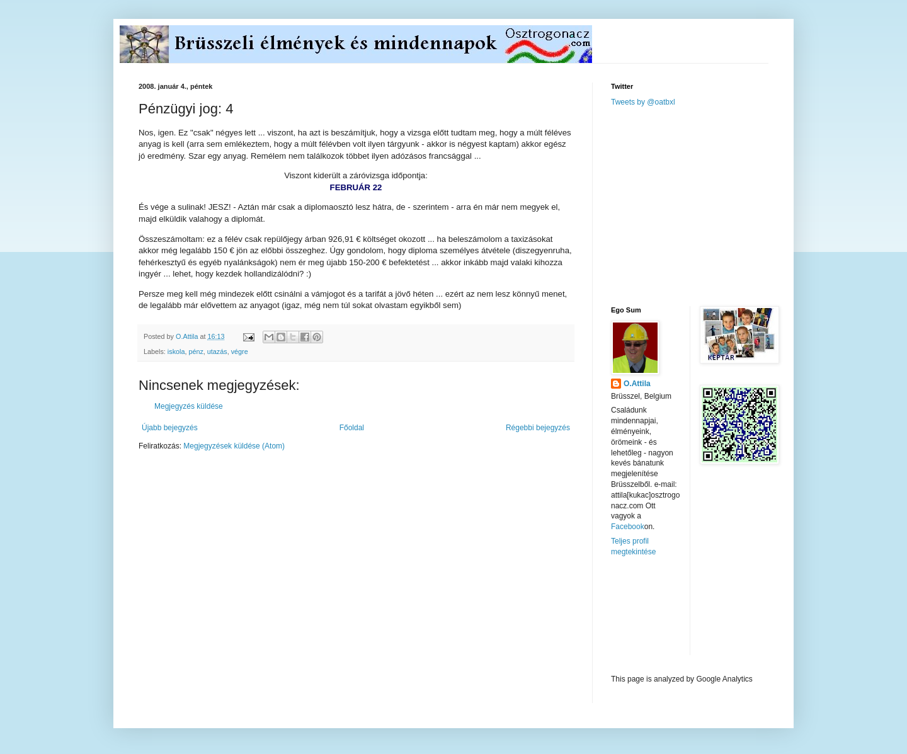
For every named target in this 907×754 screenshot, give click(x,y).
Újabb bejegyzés (170, 427)
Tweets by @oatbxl (643, 102)
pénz (195, 351)
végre (239, 351)
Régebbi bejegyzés (538, 427)
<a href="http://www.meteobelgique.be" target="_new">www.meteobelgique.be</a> (664, 615)
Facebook (627, 526)
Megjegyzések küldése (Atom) (234, 446)
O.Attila (637, 383)
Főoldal (351, 427)
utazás (217, 351)
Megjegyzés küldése (188, 406)
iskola (176, 351)
